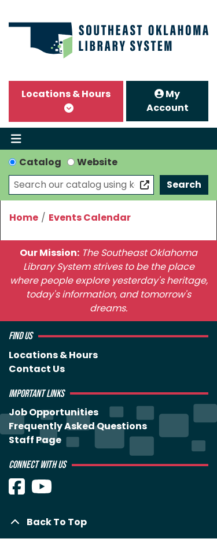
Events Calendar (90, 217)
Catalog (40, 162)
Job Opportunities (53, 412)
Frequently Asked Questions (78, 426)
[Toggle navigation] (16, 139)
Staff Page (35, 440)
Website (97, 162)
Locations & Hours (66, 94)
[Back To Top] (108, 522)
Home (23, 217)
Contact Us (37, 369)
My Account (167, 100)
